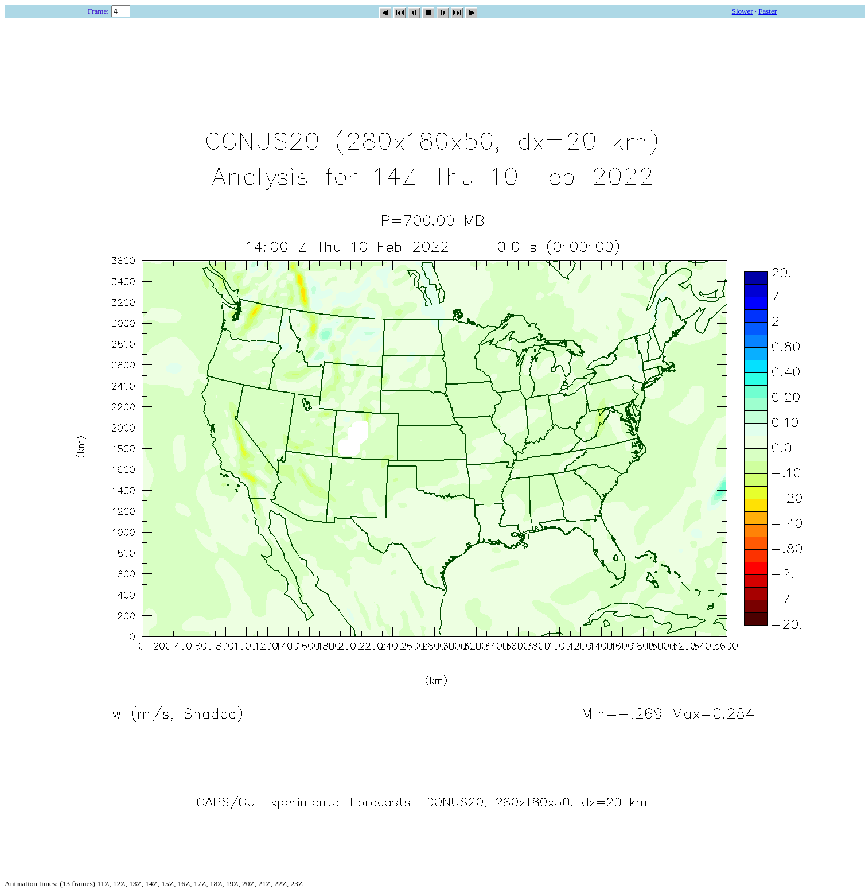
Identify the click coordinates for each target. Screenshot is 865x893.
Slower (742, 11)
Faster (767, 11)
